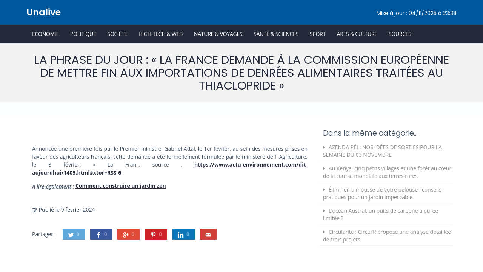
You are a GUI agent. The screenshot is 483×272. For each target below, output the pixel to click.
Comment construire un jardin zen (120, 185)
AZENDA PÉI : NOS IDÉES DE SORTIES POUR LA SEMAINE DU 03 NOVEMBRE (382, 151)
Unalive (43, 12)
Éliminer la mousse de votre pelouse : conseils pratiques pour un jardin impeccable (382, 193)
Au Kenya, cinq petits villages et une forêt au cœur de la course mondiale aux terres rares (387, 172)
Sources (400, 33)
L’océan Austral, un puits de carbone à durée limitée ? (380, 214)
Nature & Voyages (218, 33)
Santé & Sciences (276, 33)
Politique (83, 33)
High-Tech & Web (160, 33)
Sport (318, 33)
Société (117, 33)
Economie (45, 33)
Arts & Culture (357, 33)
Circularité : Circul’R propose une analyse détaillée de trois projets (387, 235)
